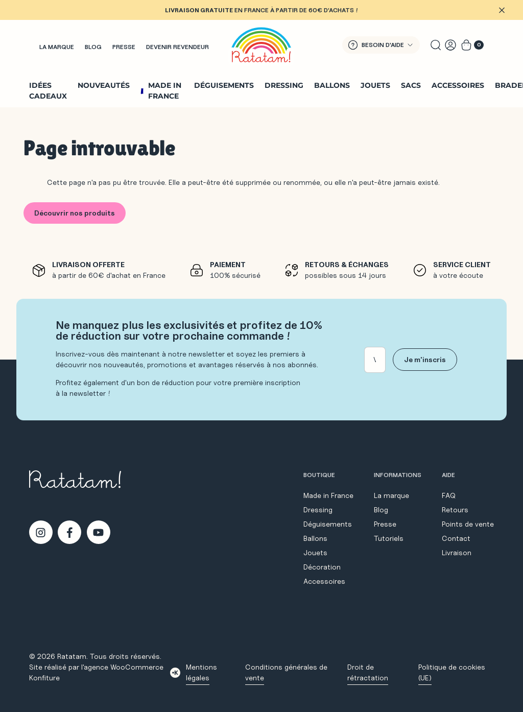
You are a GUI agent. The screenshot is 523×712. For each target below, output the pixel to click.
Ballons (332, 85)
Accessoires (458, 85)
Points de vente (468, 524)
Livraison (456, 552)
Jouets (375, 85)
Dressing (284, 85)
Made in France (164, 91)
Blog (93, 47)
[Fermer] (501, 10)
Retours (455, 509)
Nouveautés (104, 85)
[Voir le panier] (472, 45)
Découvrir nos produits (74, 213)
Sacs (411, 85)
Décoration (322, 567)
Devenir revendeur (177, 47)
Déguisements (224, 85)
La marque (56, 47)
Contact (456, 538)
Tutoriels (388, 538)
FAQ (449, 495)
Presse (123, 47)
